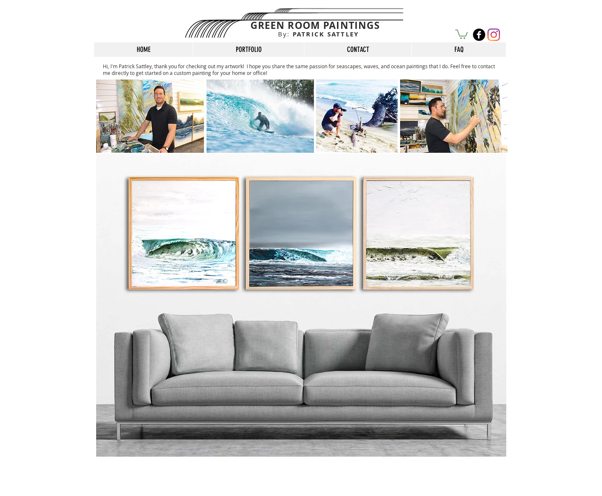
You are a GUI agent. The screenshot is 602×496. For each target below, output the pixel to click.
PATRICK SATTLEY (318, 34)
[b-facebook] (479, 34)
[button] (461, 33)
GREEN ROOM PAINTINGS (315, 25)
